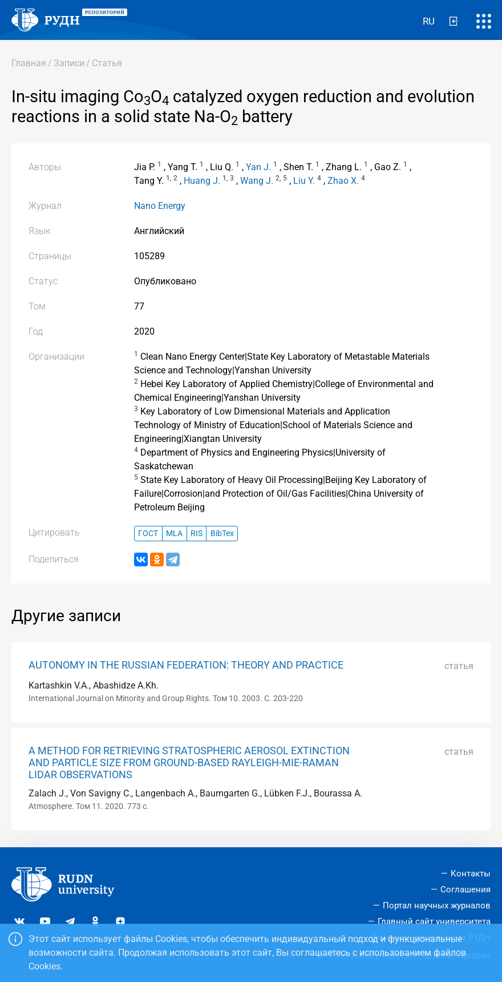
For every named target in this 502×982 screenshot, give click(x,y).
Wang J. (256, 180)
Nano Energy (159, 205)
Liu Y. (304, 180)
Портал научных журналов (437, 905)
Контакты (471, 873)
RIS (197, 533)
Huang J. (202, 180)
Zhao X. (343, 180)
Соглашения (465, 889)
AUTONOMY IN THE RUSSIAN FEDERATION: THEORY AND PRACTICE (186, 665)
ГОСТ (148, 533)
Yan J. (258, 167)
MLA (174, 533)
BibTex (222, 533)
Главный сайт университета (434, 921)
